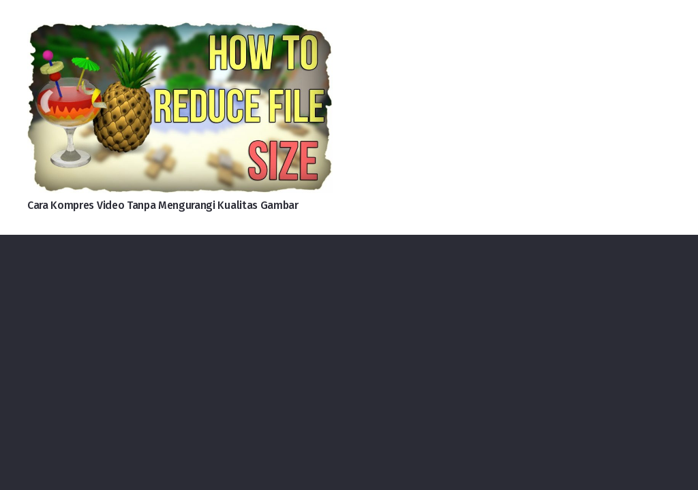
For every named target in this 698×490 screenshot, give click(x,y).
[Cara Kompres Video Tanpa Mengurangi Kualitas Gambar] (180, 32)
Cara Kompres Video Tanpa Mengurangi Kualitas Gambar (163, 205)
